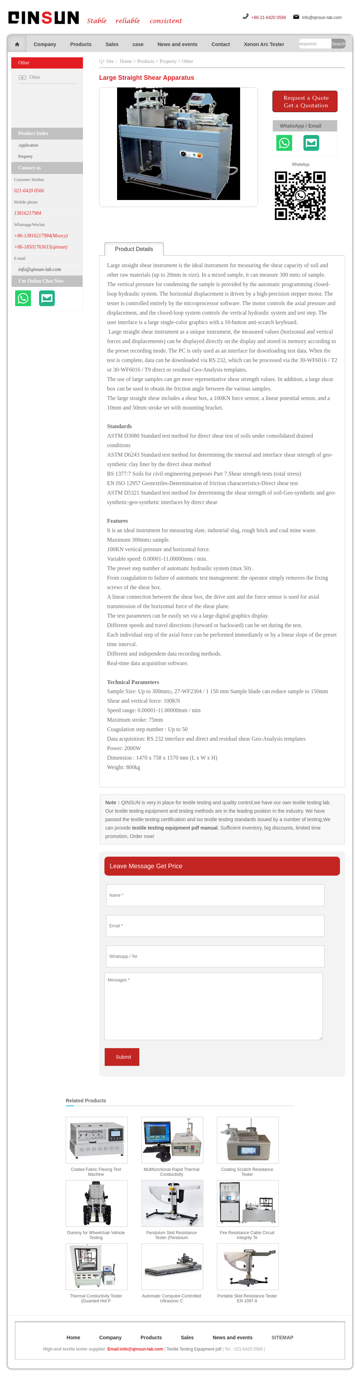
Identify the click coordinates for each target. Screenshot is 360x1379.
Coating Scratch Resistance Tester (247, 1172)
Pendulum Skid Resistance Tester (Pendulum (171, 1235)
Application (28, 145)
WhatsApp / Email (300, 126)
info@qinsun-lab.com (322, 17)
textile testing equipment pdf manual (174, 828)
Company (45, 44)
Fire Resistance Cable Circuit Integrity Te (247, 1235)
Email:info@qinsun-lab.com (135, 1349)
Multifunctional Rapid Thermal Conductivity (172, 1172)
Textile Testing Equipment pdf (194, 1349)
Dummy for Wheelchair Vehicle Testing (96, 1235)
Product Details (134, 249)
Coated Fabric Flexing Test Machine (96, 1172)
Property (25, 156)
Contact (221, 44)
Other (187, 61)
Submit (123, 1057)
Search (338, 43)
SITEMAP (282, 1337)
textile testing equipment (141, 811)
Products (81, 44)
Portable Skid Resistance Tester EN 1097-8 (247, 1298)
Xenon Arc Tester (264, 44)
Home (126, 61)
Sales (111, 44)
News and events (178, 44)
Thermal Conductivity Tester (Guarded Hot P (96, 1298)
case (138, 44)
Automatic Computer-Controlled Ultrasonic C (171, 1298)
